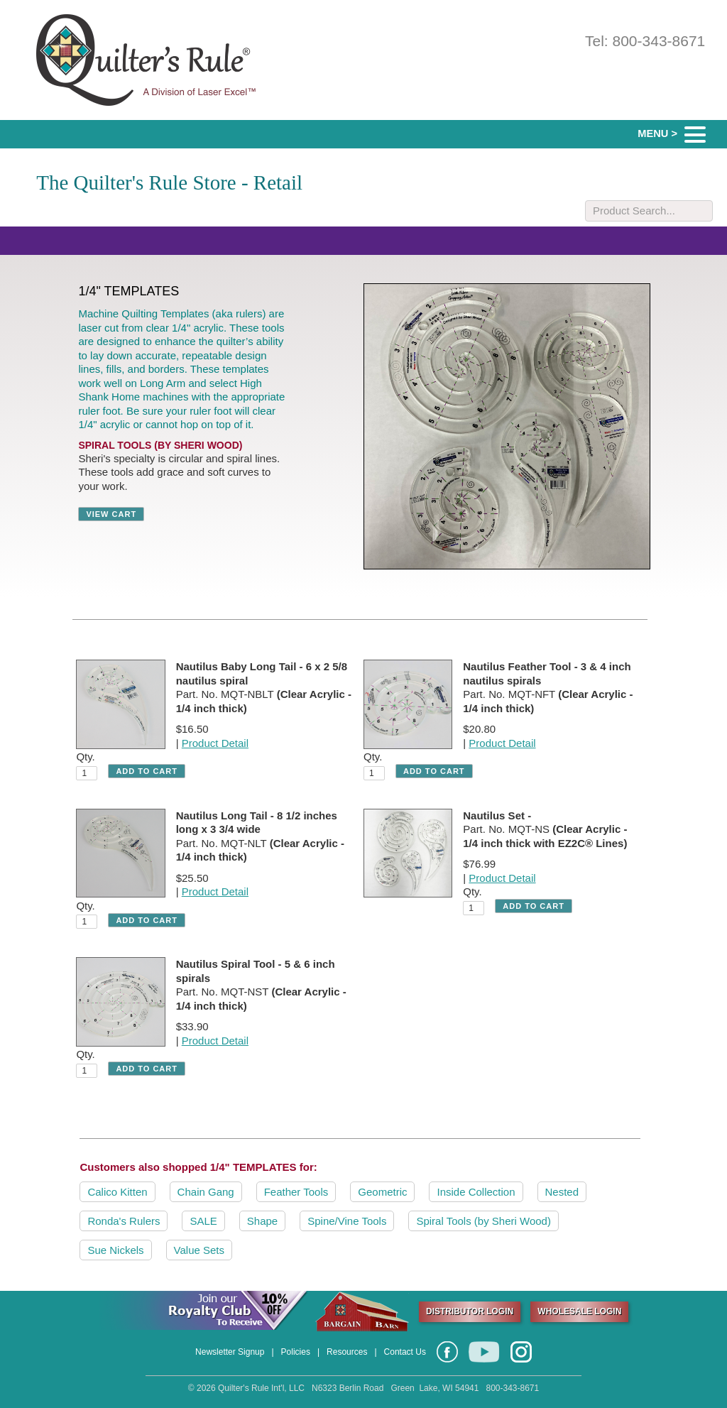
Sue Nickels (115, 1250)
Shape (262, 1221)
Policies (295, 1352)
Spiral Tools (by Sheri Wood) (483, 1221)
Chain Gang (205, 1192)
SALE (203, 1221)
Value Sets (199, 1250)
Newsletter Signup (229, 1352)
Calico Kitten (117, 1192)
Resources (347, 1352)
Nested (562, 1192)
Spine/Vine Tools (346, 1221)
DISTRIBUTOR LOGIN (469, 1311)
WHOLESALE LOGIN (579, 1311)
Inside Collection (476, 1192)
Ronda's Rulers (123, 1221)
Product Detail (215, 743)
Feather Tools (296, 1192)
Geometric (382, 1192)
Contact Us (405, 1352)
